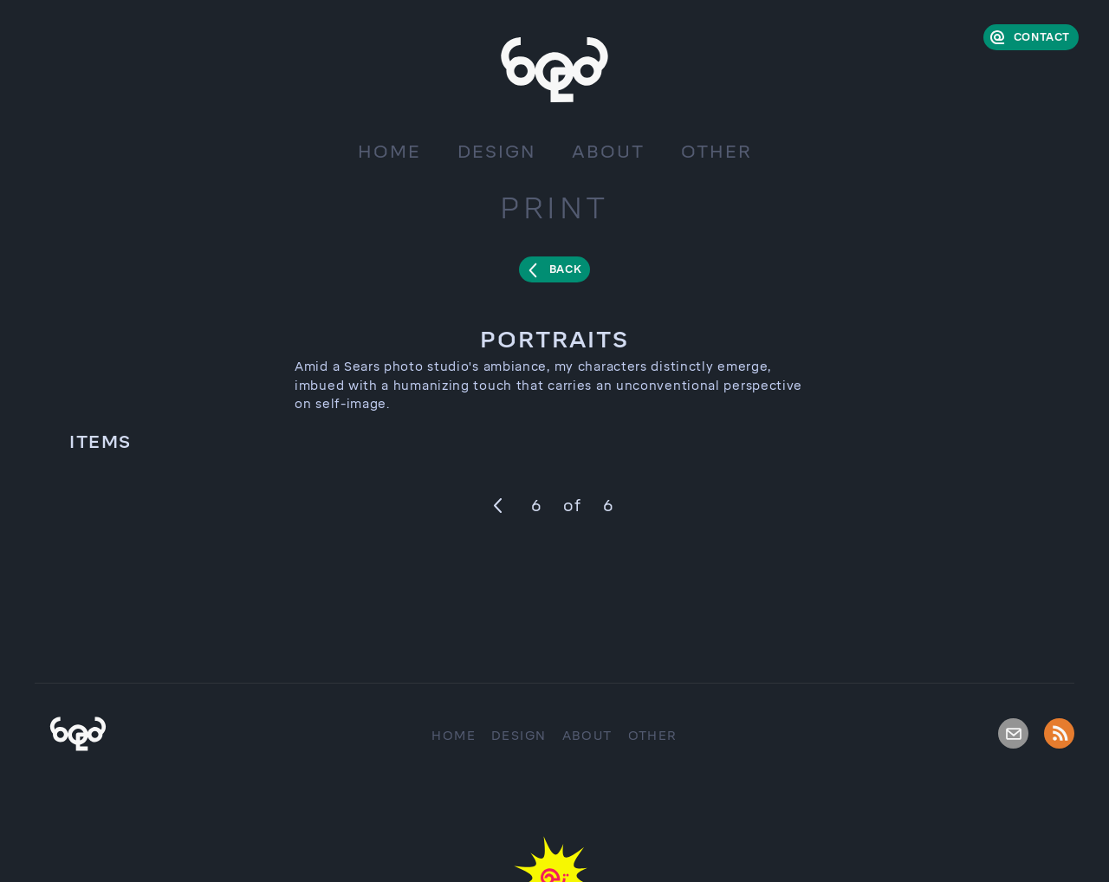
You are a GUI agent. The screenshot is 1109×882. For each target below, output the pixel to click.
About (608, 151)
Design (496, 151)
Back (565, 269)
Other (716, 151)
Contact (1042, 37)
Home (389, 151)
